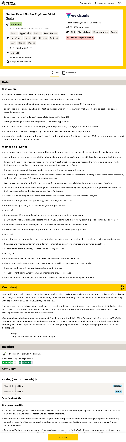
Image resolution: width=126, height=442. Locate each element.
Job (54, 73)
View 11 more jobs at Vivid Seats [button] (39, 422)
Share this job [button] (13, 422)
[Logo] (9, 3)
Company (69, 73)
